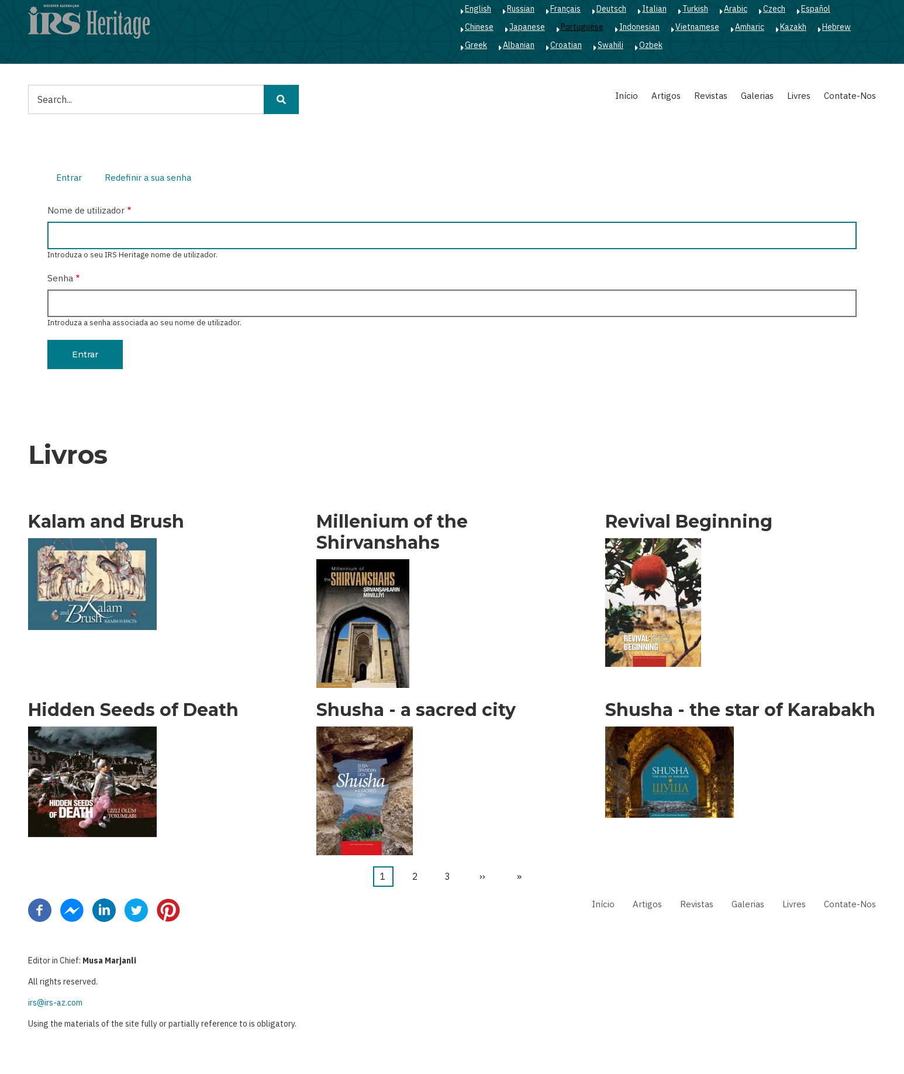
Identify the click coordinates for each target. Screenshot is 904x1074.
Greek (476, 45)
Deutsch (611, 9)
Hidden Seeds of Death (133, 710)
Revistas (710, 95)
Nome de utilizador (86, 210)
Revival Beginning (688, 521)
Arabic (735, 9)
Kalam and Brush (106, 521)
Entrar (73, 179)
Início (626, 95)
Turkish (695, 9)
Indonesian (639, 27)
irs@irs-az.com (55, 1002)
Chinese (479, 27)
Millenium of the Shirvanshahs (392, 532)
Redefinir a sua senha (148, 177)
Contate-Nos (850, 95)
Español (815, 9)
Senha (60, 278)
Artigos (666, 95)
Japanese (527, 27)
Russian (520, 9)
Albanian (518, 45)
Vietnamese (697, 27)
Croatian (566, 45)
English (478, 9)
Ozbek (651, 45)
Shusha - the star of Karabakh (740, 710)
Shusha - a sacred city (416, 710)
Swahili (610, 45)
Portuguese (582, 27)
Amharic (749, 27)
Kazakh (793, 27)
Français (565, 9)
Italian (654, 9)
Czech (774, 9)
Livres (798, 95)
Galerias (757, 95)
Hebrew (836, 27)
